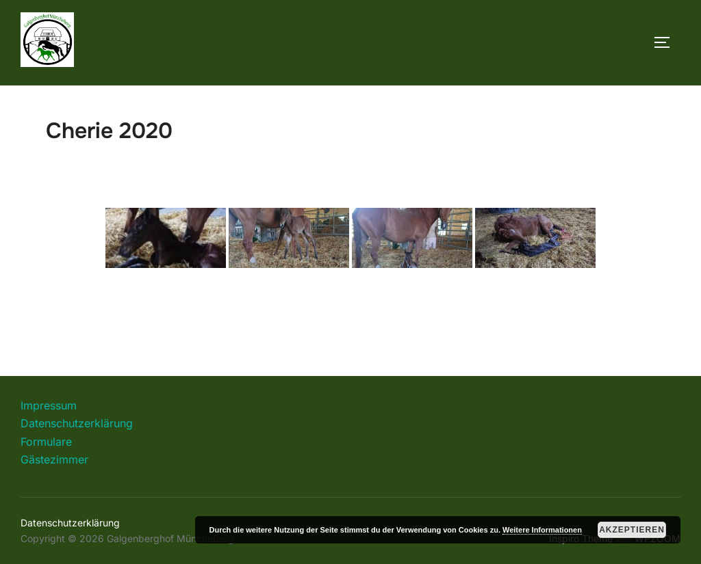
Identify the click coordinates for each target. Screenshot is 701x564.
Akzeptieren (632, 530)
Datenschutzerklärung (77, 423)
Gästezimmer (54, 459)
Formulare (46, 441)
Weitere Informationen (542, 530)
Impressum (49, 405)
